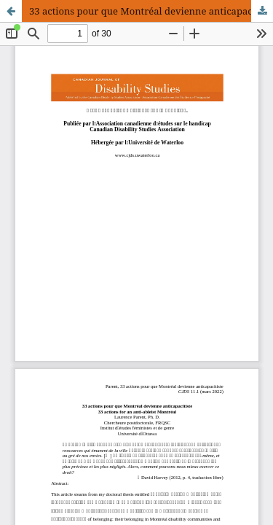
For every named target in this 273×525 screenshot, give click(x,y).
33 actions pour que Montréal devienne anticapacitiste (151, 11)
